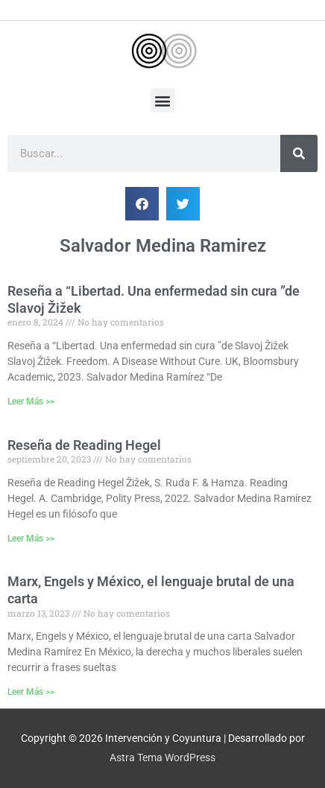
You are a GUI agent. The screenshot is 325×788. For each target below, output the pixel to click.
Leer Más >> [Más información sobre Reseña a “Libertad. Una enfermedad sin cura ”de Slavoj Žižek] (30, 401)
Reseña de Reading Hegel (84, 445)
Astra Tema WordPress (162, 757)
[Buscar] (299, 153)
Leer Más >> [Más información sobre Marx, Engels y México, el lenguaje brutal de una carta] (30, 692)
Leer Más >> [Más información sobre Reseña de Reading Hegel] (30, 538)
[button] (163, 100)
